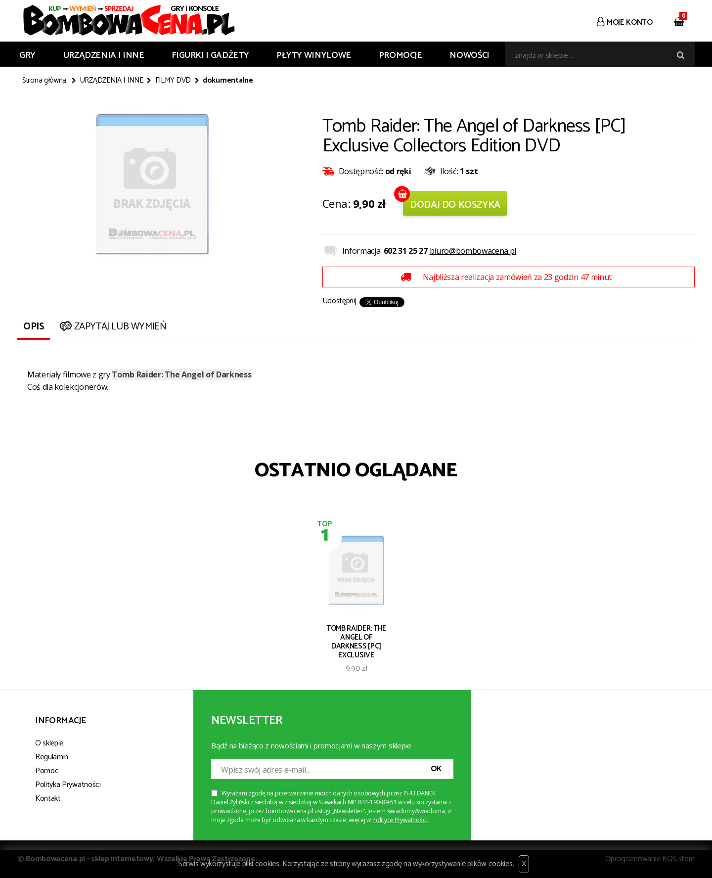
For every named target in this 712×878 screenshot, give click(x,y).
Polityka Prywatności (68, 784)
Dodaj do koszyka (455, 205)
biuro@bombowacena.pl (473, 250)
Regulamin (51, 757)
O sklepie (49, 743)
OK (436, 769)
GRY (27, 55)
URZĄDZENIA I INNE (103, 55)
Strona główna (44, 81)
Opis (33, 327)
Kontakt (48, 798)
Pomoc (46, 771)
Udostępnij (339, 301)
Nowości (469, 55)
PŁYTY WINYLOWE (313, 55)
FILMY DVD (173, 81)
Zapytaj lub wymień (112, 327)
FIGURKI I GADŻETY (210, 55)
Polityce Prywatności (399, 820)
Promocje (400, 55)
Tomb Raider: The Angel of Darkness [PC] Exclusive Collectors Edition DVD (356, 641)
